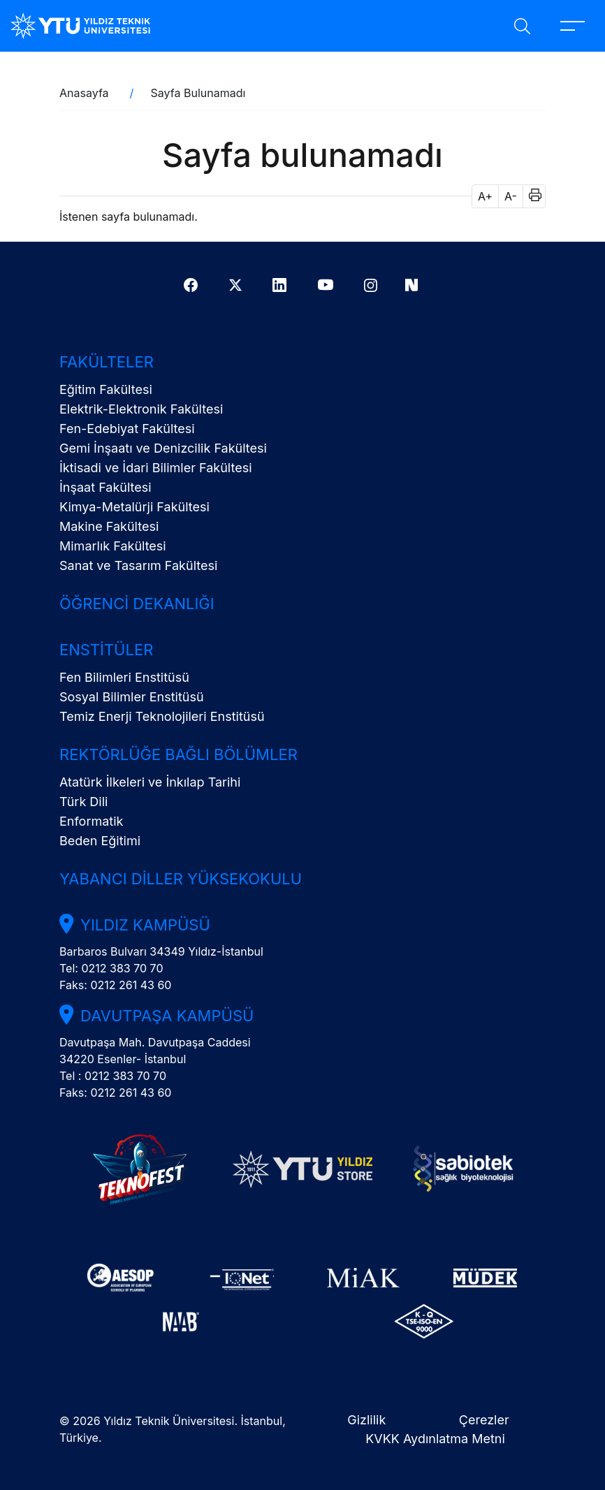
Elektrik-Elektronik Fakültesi (141, 409)
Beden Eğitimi (99, 840)
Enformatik (91, 821)
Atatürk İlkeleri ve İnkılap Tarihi (149, 782)
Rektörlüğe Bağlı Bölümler (178, 754)
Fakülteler (106, 362)
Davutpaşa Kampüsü (167, 1016)
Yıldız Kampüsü (145, 925)
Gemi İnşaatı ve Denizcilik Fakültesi (163, 448)
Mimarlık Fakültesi (112, 546)
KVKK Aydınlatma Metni (435, 1438)
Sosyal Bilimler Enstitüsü (131, 696)
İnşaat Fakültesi (105, 487)
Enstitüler (106, 650)
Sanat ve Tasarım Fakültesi (138, 565)
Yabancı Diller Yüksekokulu (180, 879)
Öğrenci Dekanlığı (136, 603)
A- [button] (510, 196)
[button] (530, 196)
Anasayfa (84, 93)
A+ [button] (485, 196)
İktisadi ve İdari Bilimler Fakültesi (155, 467)
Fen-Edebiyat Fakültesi (127, 428)
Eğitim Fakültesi (105, 389)
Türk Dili (83, 801)
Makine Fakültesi (109, 526)
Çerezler (484, 1419)
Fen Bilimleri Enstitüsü (124, 677)
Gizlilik (366, 1419)
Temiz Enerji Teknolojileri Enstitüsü (162, 716)
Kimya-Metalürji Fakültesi (134, 506)
